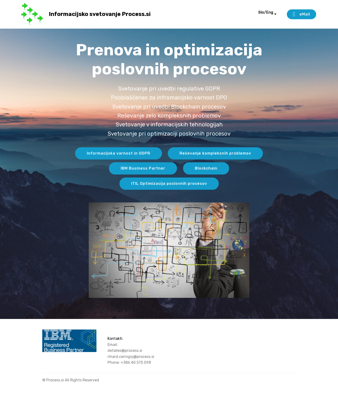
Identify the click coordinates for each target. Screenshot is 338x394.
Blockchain (206, 168)
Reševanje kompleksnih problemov (215, 153)
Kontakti (115, 338)
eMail (301, 14)
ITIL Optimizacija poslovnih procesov (169, 183)
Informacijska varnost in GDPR (118, 153)
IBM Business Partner (143, 168)
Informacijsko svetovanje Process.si (100, 14)
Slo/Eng (259, 14)
